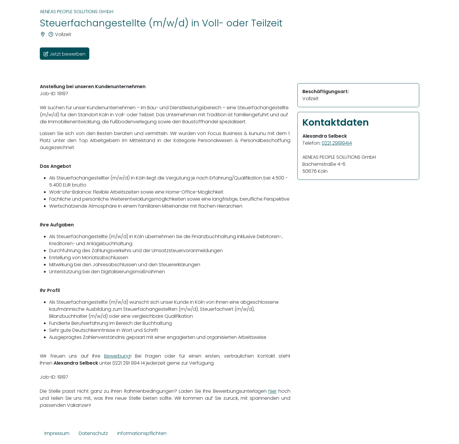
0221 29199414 (337, 143)
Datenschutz (93, 433)
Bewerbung (117, 356)
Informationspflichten (142, 433)
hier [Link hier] (272, 391)
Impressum (56, 433)
